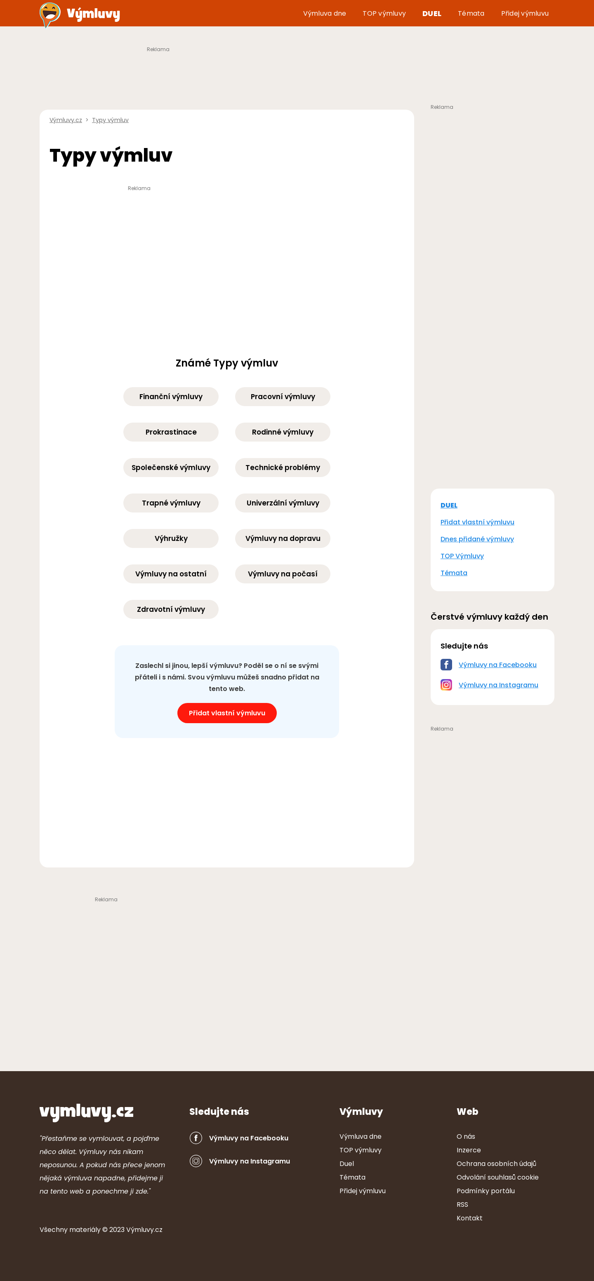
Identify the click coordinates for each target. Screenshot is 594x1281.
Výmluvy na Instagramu (498, 685)
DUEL (449, 505)
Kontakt (470, 1218)
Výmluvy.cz (144, 1229)
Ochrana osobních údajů (496, 1163)
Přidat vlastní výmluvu (227, 713)
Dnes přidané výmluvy (477, 539)
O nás (466, 1136)
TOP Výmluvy (462, 556)
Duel (431, 13)
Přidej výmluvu (525, 13)
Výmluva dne (324, 13)
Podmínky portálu (486, 1191)
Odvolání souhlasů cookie (498, 1177)
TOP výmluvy (384, 13)
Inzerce (469, 1150)
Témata (471, 13)
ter (85, 1229)
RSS (462, 1204)
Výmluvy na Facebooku (498, 665)
